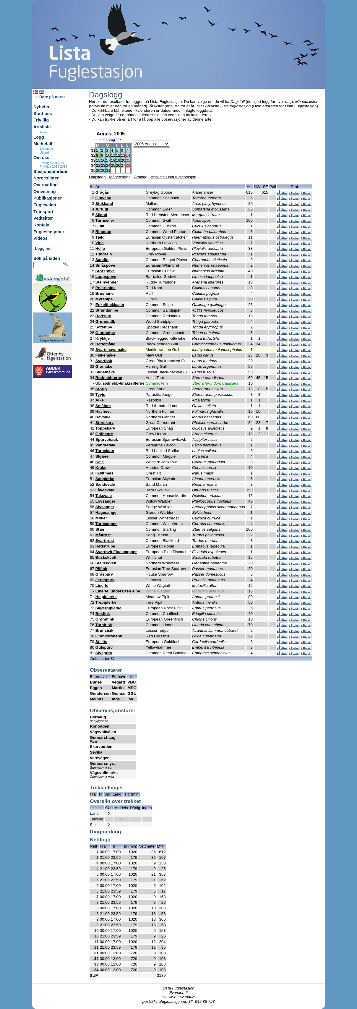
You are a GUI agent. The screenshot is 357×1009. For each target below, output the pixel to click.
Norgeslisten (46, 178)
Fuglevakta (44, 205)
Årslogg (140, 177)
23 (103, 165)
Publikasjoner (47, 198)
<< (102, 139)
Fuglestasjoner (48, 231)
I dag (110, 139)
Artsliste (42, 126)
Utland (44, 152)
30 (103, 170)
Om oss (41, 157)
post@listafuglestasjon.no (164, 1001)
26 (118, 165)
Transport (43, 211)
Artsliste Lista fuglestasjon (173, 177)
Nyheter (41, 106)
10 (108, 155)
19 (118, 160)
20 (123, 160)
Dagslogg (97, 177)
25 (113, 165)
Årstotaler (46, 149)
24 (108, 165)
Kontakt (41, 225)
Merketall (42, 143)
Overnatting (45, 184)
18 (113, 160)
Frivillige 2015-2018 (53, 166)
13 (123, 155)
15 (98, 160)
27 (123, 165)
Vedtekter (43, 218)
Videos (40, 238)
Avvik (43, 132)
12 (118, 155)
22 (98, 165)
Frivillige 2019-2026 (53, 163)
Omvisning (44, 191)
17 (108, 160)
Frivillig (41, 120)
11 (113, 155)
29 (98, 170)
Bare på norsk (50, 97)
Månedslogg (120, 177)
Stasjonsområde (50, 171)
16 (103, 160)
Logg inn (43, 248)
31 (108, 170)
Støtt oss (42, 113)
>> (118, 139)
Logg (38, 137)
